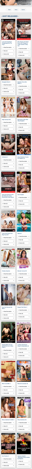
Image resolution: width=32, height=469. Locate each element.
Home (16, 9)
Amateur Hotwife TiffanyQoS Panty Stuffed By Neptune (24, 457)
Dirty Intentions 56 (22, 419)
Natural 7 (20, 233)
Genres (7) (6, 356)
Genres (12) (21, 355)
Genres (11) (21, 55)
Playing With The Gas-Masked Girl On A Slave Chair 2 (7, 346)
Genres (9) (6, 429)
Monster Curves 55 (22, 271)
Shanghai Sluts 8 (6, 82)
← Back (9, 9)
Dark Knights (21, 194)
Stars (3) (5, 125)
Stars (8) (21, 239)
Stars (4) (5, 88)
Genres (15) (6, 244)
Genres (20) (6, 393)
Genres (23, 9)
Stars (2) (5, 50)
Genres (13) (6, 54)
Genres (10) (21, 130)
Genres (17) (6, 129)
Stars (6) (21, 277)
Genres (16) (6, 280)
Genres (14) (21, 167)
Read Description (8, 47)
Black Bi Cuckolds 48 (23, 383)
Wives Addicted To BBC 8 (8, 419)
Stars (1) (21, 200)
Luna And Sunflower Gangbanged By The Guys (7, 43)
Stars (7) (5, 426)
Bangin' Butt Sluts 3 (22, 307)
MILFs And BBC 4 (6, 383)
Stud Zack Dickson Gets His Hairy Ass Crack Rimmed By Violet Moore (8, 196)
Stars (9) (5, 163)
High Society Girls (6, 119)
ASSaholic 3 (5, 157)
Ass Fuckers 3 (5, 456)
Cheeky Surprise (6, 271)
